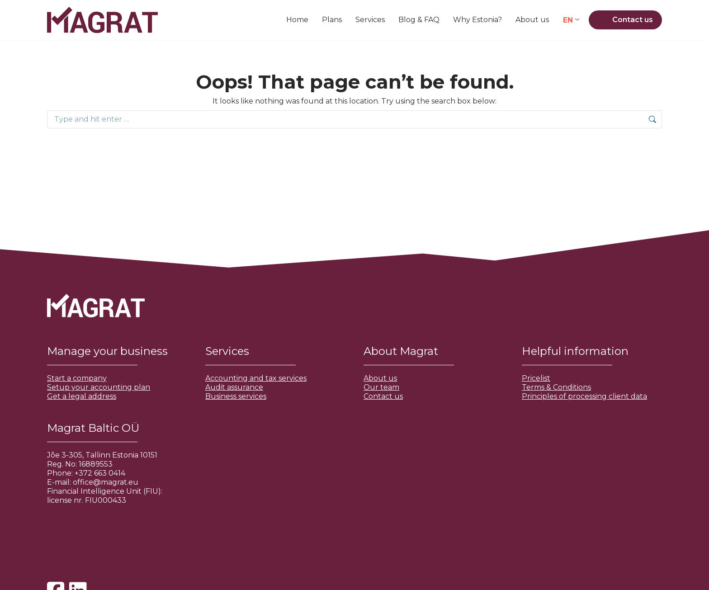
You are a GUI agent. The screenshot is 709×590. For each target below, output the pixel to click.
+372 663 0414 (100, 473)
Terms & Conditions (556, 387)
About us (380, 378)
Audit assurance (234, 387)
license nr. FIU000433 (86, 500)
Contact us (383, 396)
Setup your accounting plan (98, 387)
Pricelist (536, 378)
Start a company (77, 378)
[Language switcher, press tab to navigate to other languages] (571, 20)
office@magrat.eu (105, 482)
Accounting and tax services (256, 378)
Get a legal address (81, 396)
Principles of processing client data (584, 396)
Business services (235, 396)
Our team (381, 387)
